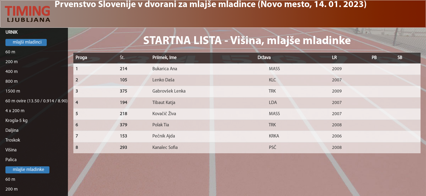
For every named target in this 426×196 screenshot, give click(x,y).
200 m (11, 62)
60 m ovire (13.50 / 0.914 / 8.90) (36, 101)
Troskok (12, 140)
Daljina (11, 130)
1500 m (12, 91)
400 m (11, 71)
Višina (11, 150)
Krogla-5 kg (16, 120)
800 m (11, 81)
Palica (11, 160)
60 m (10, 52)
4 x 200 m (14, 111)
